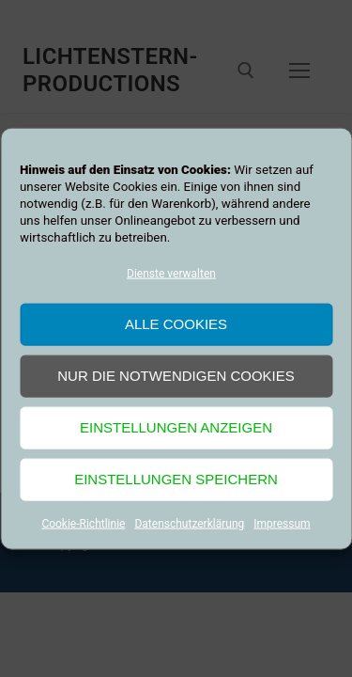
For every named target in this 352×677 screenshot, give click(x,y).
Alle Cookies (176, 324)
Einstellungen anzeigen (176, 427)
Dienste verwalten (171, 273)
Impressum (281, 523)
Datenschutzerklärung (189, 523)
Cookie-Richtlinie (83, 523)
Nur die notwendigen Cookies (176, 376)
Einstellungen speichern (176, 479)
